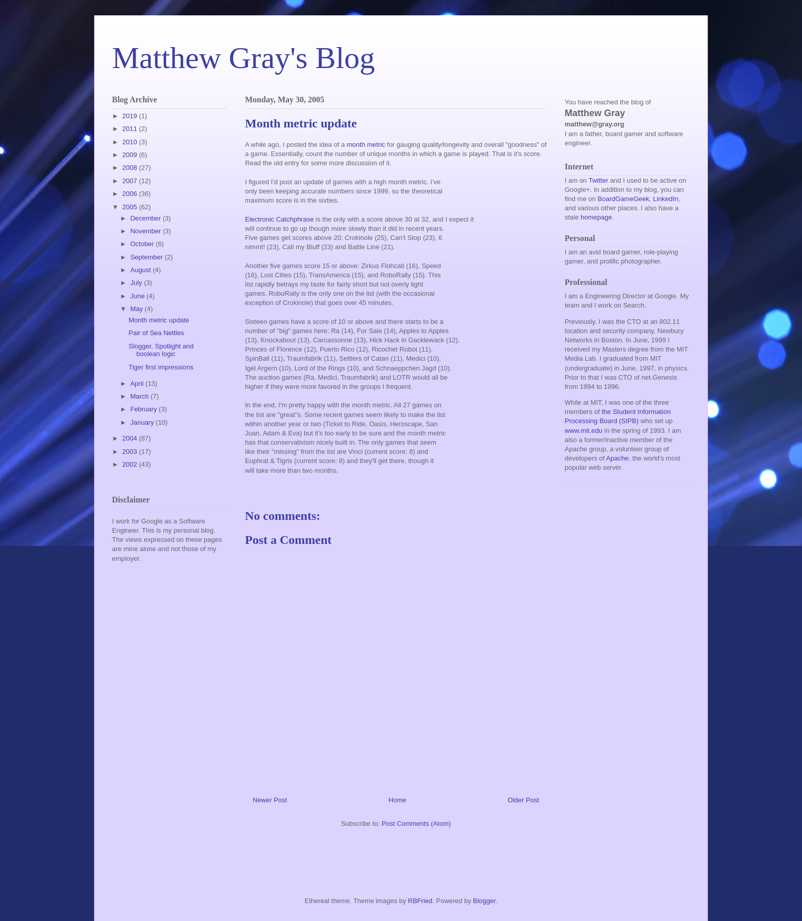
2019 (130, 116)
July (137, 283)
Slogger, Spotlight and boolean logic (160, 350)
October (143, 244)
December (146, 218)
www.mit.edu (584, 430)
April (138, 383)
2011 (130, 129)
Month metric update (158, 320)
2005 (130, 207)
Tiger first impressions (160, 367)
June (138, 296)
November (146, 231)
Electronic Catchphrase (279, 219)
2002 (130, 464)
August (141, 270)
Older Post (523, 800)
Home (398, 800)
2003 (130, 451)
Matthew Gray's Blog (243, 58)
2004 (130, 438)
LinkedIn (665, 199)
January (143, 422)
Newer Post (270, 800)
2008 (130, 167)
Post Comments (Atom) (416, 823)
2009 (130, 155)
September (147, 257)
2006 (130, 194)
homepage (596, 217)
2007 (130, 181)
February (144, 409)
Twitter (598, 180)
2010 (130, 142)
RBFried (420, 901)
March (140, 396)
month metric (366, 144)
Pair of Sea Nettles (156, 333)
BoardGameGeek (623, 199)
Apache (617, 458)
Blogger (484, 901)
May (137, 309)
